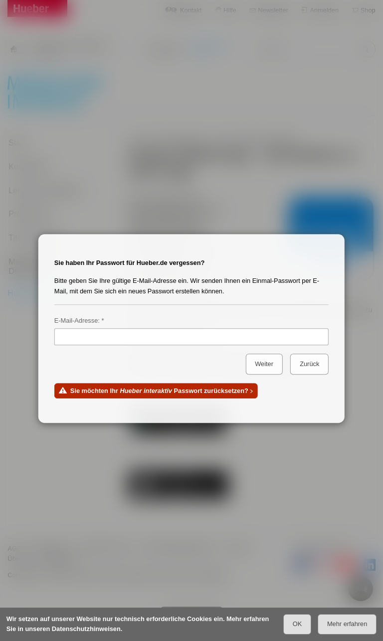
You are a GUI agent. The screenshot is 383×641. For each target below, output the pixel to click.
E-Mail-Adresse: (77, 320)
